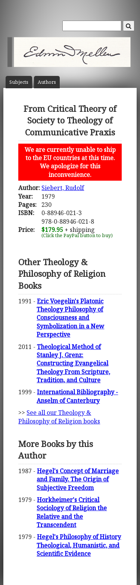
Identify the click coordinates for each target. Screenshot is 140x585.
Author (47, 82)
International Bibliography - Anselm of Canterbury (77, 396)
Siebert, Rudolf (62, 188)
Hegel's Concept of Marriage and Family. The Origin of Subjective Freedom (78, 479)
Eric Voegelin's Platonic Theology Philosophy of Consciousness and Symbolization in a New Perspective (70, 318)
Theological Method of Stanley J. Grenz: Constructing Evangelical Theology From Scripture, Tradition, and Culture (73, 364)
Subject (18, 82)
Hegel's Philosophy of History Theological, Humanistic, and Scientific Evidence (79, 545)
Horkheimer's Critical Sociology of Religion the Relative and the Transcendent (72, 512)
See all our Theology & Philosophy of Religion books (59, 416)
